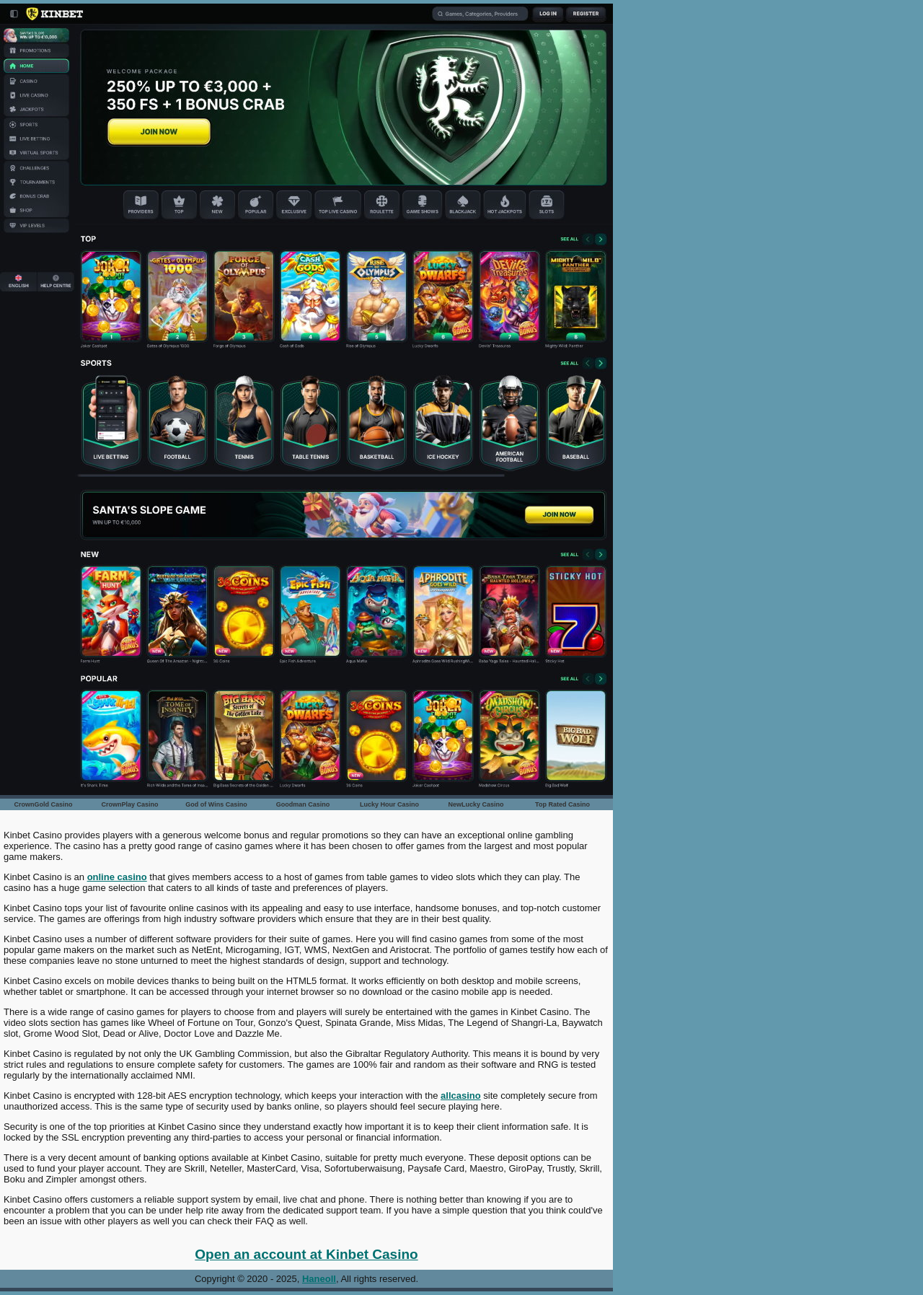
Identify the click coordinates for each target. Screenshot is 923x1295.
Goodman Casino (303, 804)
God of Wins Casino (216, 804)
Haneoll (319, 1278)
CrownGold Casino (43, 804)
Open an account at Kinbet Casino (306, 1254)
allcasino (461, 1095)
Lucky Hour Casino (389, 804)
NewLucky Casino (475, 804)
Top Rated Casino (562, 804)
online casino (117, 877)
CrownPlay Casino (129, 804)
